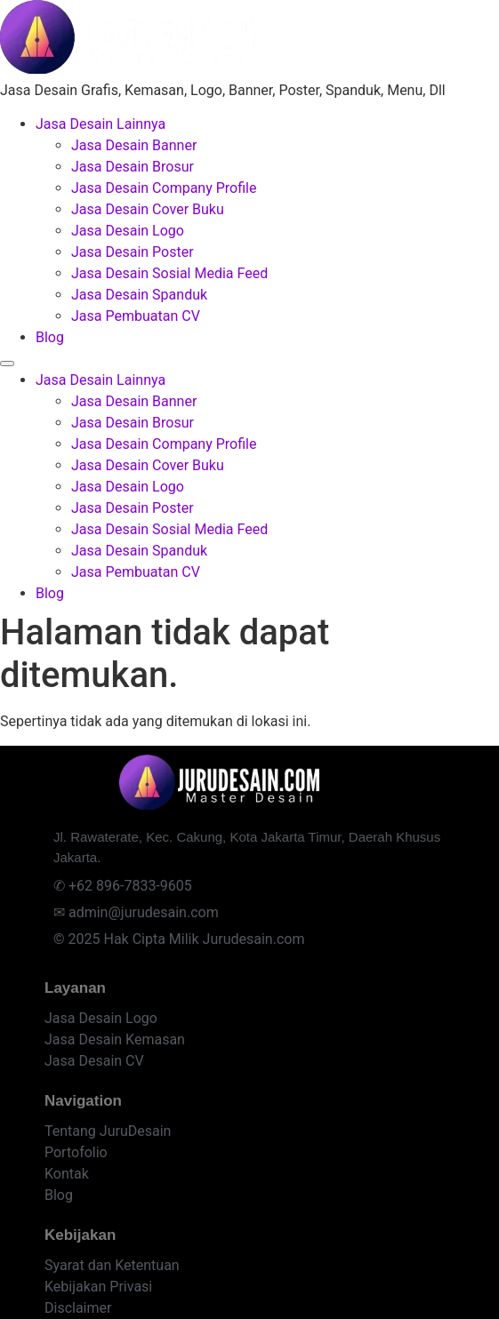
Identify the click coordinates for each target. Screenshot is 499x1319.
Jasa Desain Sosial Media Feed (169, 273)
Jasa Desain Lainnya (100, 124)
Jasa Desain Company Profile (163, 188)
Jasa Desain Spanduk (139, 294)
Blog (50, 337)
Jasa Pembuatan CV (135, 316)
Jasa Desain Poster (132, 252)
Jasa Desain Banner (134, 145)
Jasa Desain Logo (127, 230)
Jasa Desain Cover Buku (147, 209)
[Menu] (7, 363)
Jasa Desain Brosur (132, 166)
